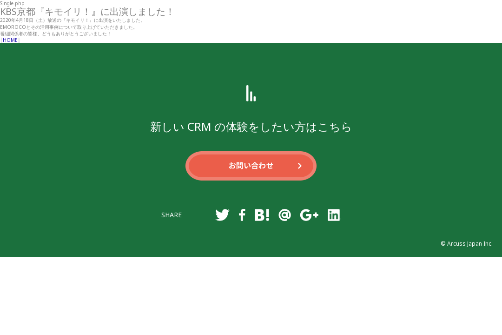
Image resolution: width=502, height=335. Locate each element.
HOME (10, 40)
